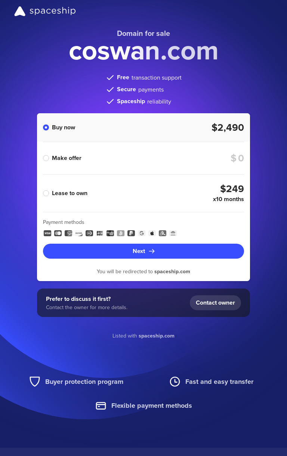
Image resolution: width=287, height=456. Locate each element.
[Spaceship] (45, 11)
